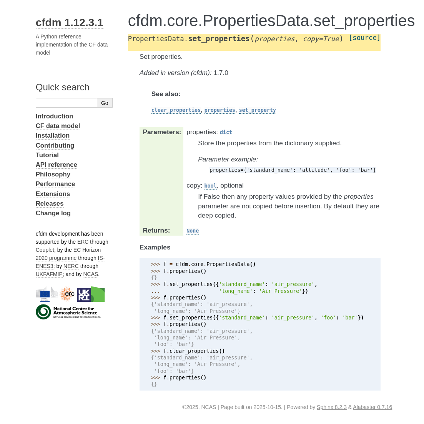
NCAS (90, 274)
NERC (71, 266)
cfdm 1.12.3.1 (69, 22)
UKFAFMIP (49, 274)
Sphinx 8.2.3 (332, 407)
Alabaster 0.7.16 (372, 407)
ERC (83, 242)
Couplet (45, 250)
